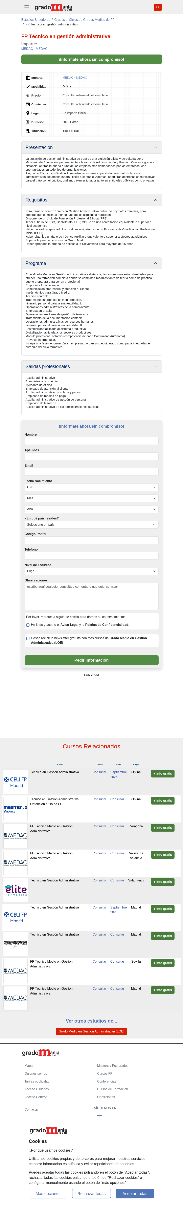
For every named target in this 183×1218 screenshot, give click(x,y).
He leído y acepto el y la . (80, 624)
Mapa (29, 1065)
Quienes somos (36, 1073)
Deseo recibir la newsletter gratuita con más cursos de (89, 640)
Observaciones (36, 580)
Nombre (31, 434)
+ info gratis (163, 773)
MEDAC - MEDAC (34, 48)
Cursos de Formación (112, 1089)
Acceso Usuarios (37, 1089)
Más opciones (48, 1193)
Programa (36, 263)
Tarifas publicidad (37, 1081)
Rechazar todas (91, 1193)
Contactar (32, 1109)
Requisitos (36, 199)
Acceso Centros (36, 1097)
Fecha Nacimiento (38, 481)
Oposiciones (106, 1097)
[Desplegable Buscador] (158, 7)
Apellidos (32, 450)
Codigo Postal (35, 534)
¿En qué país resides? (42, 518)
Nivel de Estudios (38, 565)
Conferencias (106, 1081)
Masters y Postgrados (113, 1065)
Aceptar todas (134, 1193)
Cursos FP (105, 1073)
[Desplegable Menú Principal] (26, 7)
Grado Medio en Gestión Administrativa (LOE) (91, 1031)
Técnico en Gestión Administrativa (54, 772)
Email (29, 465)
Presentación (39, 147)
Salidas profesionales (48, 366)
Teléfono (31, 549)
